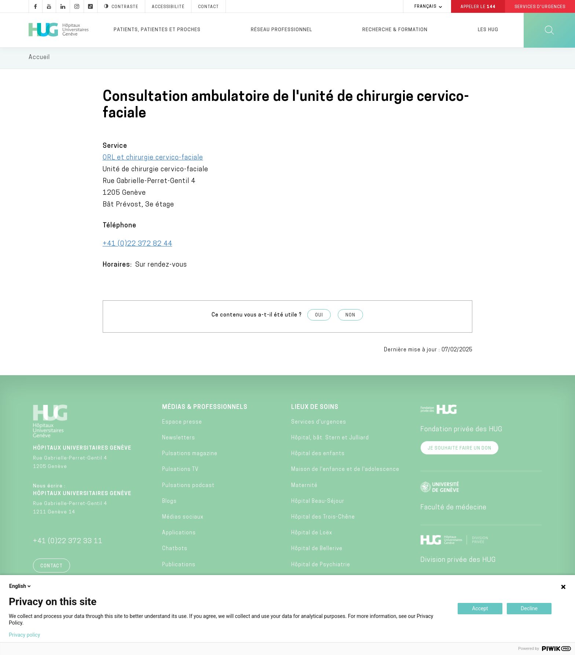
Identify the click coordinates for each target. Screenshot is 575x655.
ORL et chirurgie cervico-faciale (153, 158)
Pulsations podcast (188, 486)
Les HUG (488, 30)
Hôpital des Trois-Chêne (323, 518)
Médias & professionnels (205, 408)
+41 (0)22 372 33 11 (68, 542)
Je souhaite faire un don (459, 449)
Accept (480, 608)
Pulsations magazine (189, 455)
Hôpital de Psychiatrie (320, 565)
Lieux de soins (314, 408)
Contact (51, 567)
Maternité (304, 486)
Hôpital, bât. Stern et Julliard (330, 439)
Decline (529, 608)
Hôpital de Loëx (311, 534)
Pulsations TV (180, 470)
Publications (178, 565)
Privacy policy (24, 635)
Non (350, 316)
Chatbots (174, 550)
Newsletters (178, 439)
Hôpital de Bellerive (317, 550)
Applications (179, 534)
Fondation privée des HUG (461, 430)
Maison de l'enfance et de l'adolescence (345, 470)
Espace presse (182, 423)
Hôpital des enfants (318, 455)
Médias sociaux (183, 518)
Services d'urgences (318, 423)
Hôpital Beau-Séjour (317, 502)
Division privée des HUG (458, 560)
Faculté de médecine (453, 508)
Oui (319, 316)
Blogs (169, 502)
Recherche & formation (395, 30)
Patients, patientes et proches (157, 30)
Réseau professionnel (281, 30)
